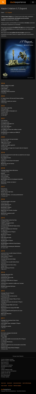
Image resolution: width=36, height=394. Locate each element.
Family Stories (4, 189)
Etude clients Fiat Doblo (6, 237)
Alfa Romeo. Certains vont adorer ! (8, 182)
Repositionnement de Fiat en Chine (8, 264)
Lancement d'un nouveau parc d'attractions (10, 246)
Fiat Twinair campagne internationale (9, 333)
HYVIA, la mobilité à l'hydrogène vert (9, 111)
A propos (10, 385)
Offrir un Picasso (4, 176)
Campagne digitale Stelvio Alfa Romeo (9, 170)
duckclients (9, 383)
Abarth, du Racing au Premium (7, 267)
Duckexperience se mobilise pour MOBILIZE (10, 132)
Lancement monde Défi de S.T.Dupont (9, 280)
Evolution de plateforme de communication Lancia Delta (13, 344)
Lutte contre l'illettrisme (6, 126)
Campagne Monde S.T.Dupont (7, 293)
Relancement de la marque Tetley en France (10, 299)
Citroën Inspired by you (6, 204)
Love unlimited (4, 120)
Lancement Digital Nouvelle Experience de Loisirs (11, 310)
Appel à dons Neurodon (6, 313)
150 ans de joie (4, 114)
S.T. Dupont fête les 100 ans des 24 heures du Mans (12, 98)
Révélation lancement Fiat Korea (8, 286)
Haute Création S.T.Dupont (7, 256)
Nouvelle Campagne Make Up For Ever (9, 304)
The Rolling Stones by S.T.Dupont (8, 231)
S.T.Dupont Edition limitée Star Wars (9, 220)
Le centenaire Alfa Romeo (7, 341)
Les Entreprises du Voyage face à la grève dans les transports (14, 148)
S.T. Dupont (9, 12)
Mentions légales (17, 385)
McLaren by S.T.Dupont (6, 234)
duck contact (4, 385)
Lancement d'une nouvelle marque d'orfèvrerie (11, 253)
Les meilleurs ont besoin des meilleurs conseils (11, 129)
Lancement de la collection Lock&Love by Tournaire (12, 283)
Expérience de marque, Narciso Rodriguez (10, 347)
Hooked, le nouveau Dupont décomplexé (10, 160)
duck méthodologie (27, 383)
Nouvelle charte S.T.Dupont (7, 240)
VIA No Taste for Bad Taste (7, 191)
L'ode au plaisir (4, 88)
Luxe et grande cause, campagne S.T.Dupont (10, 323)
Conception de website (6, 326)
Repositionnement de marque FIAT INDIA (10, 307)
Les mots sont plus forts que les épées (9, 139)
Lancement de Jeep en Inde (7, 277)
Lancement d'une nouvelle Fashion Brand (10, 262)
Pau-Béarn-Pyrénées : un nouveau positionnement (12, 194)
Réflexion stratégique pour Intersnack (9, 228)
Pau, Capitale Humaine (6, 157)
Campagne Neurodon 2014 (7, 274)
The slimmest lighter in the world (8, 201)
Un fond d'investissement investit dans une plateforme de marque (15, 154)
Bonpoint (3, 173)
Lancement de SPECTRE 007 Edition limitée (10, 226)
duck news (3, 383)
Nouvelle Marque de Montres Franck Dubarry (10, 243)
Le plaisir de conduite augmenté (8, 145)
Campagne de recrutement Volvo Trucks (10, 320)
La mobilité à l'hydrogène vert (7, 123)
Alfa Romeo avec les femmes (7, 163)
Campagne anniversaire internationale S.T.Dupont (11, 302)
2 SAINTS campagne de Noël (7, 223)
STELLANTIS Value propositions (8, 91)
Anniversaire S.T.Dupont (6, 207)
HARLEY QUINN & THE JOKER (7, 85)
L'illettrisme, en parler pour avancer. (8, 101)
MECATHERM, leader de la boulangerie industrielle (12, 179)
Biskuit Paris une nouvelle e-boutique (9, 210)
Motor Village (4, 336)
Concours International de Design (8, 259)
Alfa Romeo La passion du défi (7, 213)
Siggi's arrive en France (6, 142)
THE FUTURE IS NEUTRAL (6, 108)
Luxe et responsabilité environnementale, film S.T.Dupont (13, 339)
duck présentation (17, 383)
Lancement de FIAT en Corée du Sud (9, 296)
